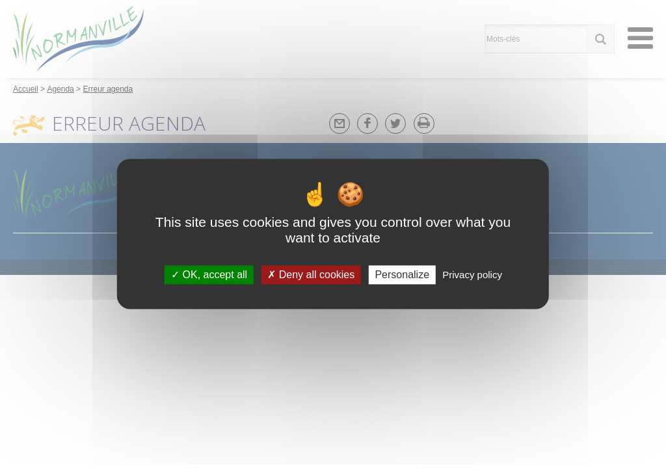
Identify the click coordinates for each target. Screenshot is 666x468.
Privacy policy (472, 274)
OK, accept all (209, 274)
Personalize (402, 274)
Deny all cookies (310, 274)
